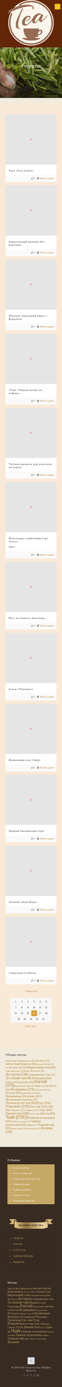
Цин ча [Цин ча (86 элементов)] (47, 1113)
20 (25, 1019)
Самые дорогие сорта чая (26, 1178)
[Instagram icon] (31, 1375)
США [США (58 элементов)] (37, 1323)
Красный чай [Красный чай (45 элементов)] (25, 1085)
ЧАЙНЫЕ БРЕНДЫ (23, 1256)
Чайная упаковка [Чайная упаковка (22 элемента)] (21, 1121)
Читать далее (47, 178)
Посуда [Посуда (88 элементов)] (13, 1093)
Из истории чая (21, 1167)
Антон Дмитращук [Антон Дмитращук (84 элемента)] (20, 1064)
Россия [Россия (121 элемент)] (38, 1106)
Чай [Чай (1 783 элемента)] (16, 1117)
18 (46, 1013)
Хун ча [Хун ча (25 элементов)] (34, 1114)
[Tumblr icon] (34, 1375)
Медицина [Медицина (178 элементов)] (22, 1089)
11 (40, 1007)
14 (22, 1013)
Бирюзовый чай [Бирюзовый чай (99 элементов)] (41, 1067)
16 (34, 1013)
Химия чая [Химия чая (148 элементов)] (17, 1113)
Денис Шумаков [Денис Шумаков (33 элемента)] (33, 1071)
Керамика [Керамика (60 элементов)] (25, 1082)
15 (28, 1013)
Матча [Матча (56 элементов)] (14, 1310)
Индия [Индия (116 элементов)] (43, 1078)
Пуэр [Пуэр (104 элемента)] (43, 1103)
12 (46, 1007)
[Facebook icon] (24, 1375)
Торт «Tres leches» (21, 170)
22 (37, 1019)
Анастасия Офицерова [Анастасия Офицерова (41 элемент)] (20, 1060)
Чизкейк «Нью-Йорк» (23, 902)
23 (43, 1019)
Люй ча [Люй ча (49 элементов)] (41, 1085)
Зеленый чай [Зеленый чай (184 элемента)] (19, 1078)
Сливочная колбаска (22, 972)
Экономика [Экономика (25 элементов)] (33, 1128)
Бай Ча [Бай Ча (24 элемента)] (34, 1292)
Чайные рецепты (22, 1189)
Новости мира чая (22, 1173)
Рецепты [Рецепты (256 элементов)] (17, 1106)
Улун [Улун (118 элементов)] (45, 1110)
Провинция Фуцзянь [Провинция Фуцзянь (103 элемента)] (23, 1096)
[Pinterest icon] (27, 1375)
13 (16, 1013)
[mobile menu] (57, 6)
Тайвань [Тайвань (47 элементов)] (17, 1110)
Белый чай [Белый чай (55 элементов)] (18, 1067)
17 (40, 1013)
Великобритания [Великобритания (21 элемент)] (14, 1071)
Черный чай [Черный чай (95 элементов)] (15, 1338)
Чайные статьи (21, 1195)
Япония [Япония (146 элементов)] (13, 1342)
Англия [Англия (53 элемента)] (42, 1060)
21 (31, 1019)
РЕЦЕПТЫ (18, 1262)
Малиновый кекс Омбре (25, 760)
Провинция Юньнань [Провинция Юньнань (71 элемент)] (21, 1099)
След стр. (31, 1026)
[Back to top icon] (31, 1360)
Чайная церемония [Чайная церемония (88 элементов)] (23, 1123)
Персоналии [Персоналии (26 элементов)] (42, 1089)
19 (19, 1019)
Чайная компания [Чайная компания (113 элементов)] (30, 1119)
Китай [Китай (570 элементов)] (26, 1305)
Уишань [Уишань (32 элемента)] (31, 1110)
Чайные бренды (21, 1184)
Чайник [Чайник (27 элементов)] (32, 1125)
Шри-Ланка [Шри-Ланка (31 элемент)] (18, 1128)
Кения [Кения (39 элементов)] (10, 1082)
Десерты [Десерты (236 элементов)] (16, 1074)
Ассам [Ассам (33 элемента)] (42, 1064)
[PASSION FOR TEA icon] (38, 1375)
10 (34, 1007)
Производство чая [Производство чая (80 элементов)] (20, 1102)
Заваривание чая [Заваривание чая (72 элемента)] (41, 1074)
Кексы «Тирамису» (21, 688)
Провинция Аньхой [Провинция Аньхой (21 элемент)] (30, 1093)
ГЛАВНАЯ (18, 1238)
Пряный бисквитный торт (26, 830)
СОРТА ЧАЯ (19, 1250)
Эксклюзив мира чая (23, 1200)
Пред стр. (31, 991)
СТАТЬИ (17, 1244)
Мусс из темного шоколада (27, 618)
